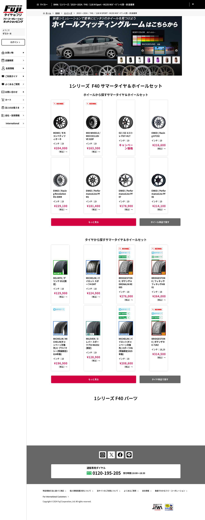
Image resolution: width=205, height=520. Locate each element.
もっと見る (91, 396)
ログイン (15, 42)
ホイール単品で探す (157, 235)
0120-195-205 (106, 472)
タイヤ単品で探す (157, 396)
